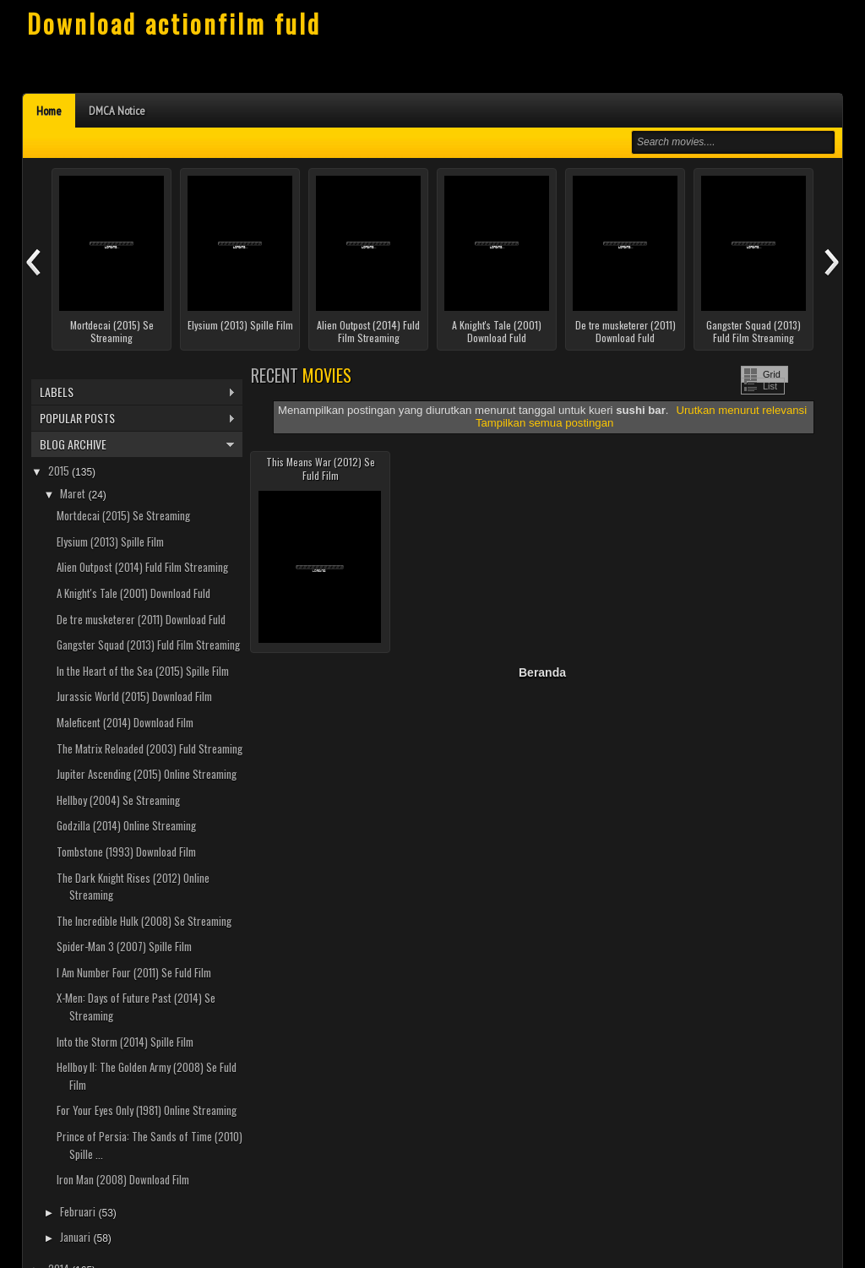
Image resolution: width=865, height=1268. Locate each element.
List (770, 386)
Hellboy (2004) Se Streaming (118, 800)
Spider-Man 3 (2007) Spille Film (124, 946)
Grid (772, 374)
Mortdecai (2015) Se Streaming (112, 331)
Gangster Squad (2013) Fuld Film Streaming (753, 331)
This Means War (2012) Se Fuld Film (320, 468)
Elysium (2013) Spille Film (240, 325)
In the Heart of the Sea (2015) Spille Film (143, 670)
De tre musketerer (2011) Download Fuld (625, 331)
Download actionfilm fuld (174, 23)
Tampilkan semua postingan (544, 422)
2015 (60, 470)
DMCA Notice (117, 110)
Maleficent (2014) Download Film (125, 722)
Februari (79, 1211)
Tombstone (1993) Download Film (126, 851)
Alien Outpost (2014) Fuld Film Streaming (368, 331)
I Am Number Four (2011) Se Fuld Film (134, 972)
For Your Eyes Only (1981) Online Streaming (147, 1110)
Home (49, 110)
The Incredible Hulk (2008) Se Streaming (144, 920)
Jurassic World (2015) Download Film (134, 696)
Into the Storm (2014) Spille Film (125, 1041)
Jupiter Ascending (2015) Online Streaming (147, 773)
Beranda (542, 672)
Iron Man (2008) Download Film (123, 1179)
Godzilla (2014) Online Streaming (126, 825)
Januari (76, 1236)
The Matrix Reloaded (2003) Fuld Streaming (149, 748)
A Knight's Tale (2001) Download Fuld (496, 331)
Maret (74, 493)
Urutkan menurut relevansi (741, 410)
